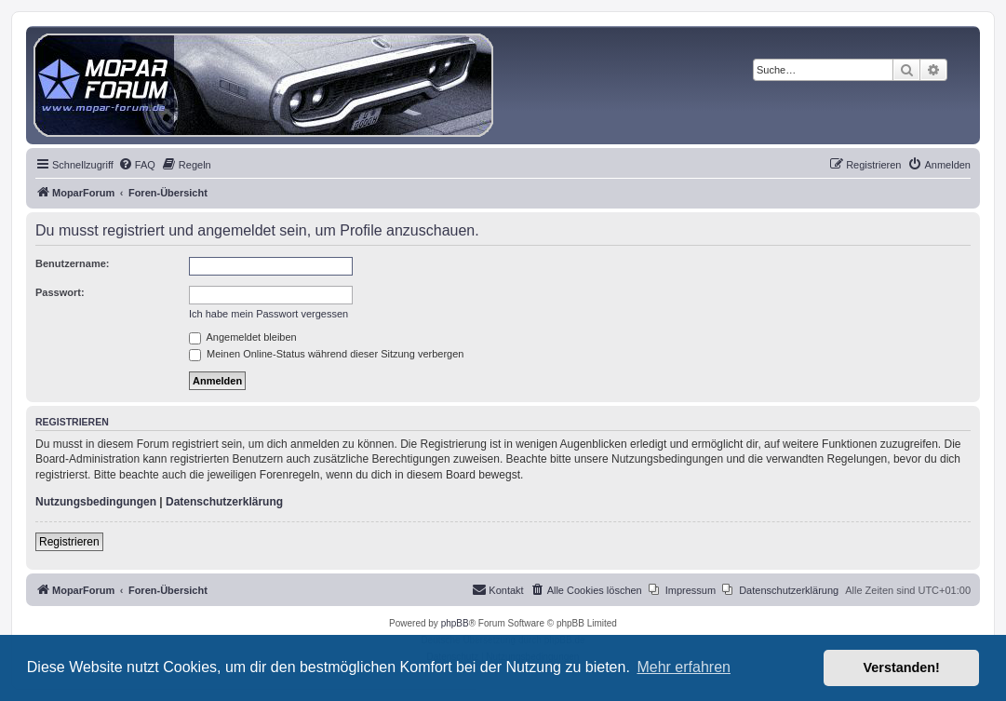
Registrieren (69, 541)
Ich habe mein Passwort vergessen (268, 313)
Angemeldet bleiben (243, 337)
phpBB (455, 623)
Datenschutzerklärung (224, 501)
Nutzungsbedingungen (95, 501)
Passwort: (60, 292)
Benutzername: (72, 263)
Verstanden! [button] (902, 667)
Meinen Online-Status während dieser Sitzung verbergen (326, 353)
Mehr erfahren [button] (684, 667)
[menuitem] (136, 165)
